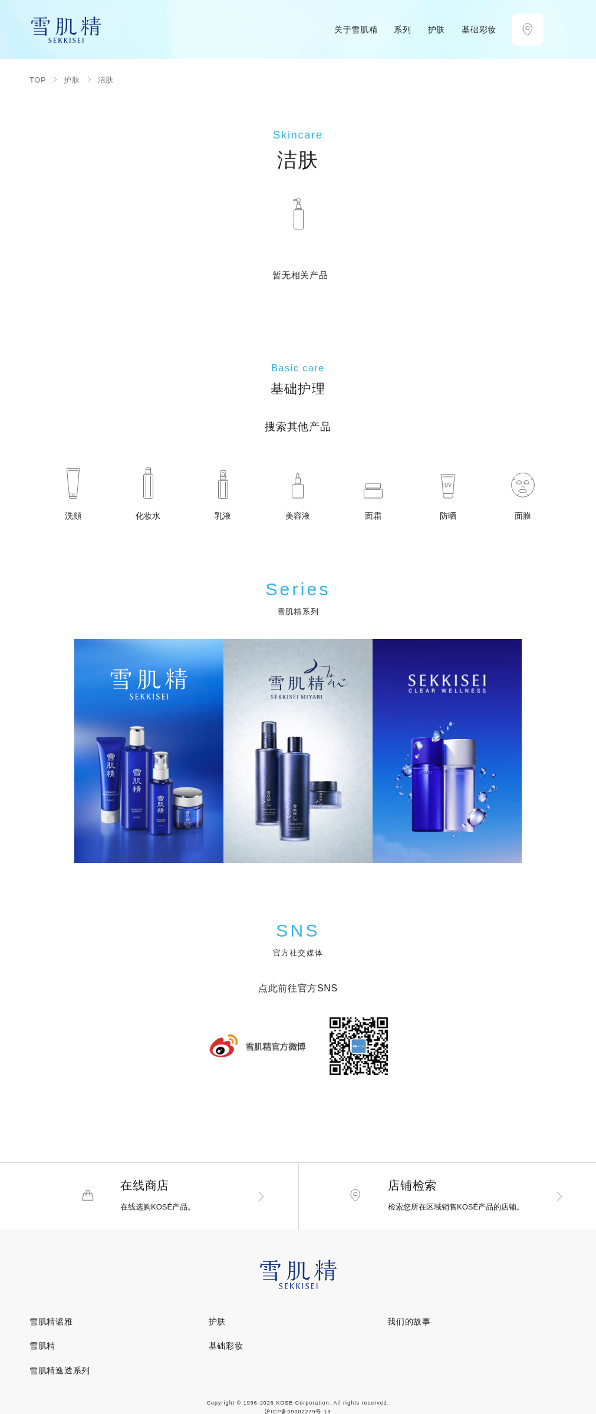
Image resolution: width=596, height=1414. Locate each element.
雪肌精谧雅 (51, 1324)
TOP (37, 79)
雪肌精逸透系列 (59, 1372)
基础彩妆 (226, 1348)
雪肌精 (42, 1348)
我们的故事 (409, 1324)
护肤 (72, 79)
